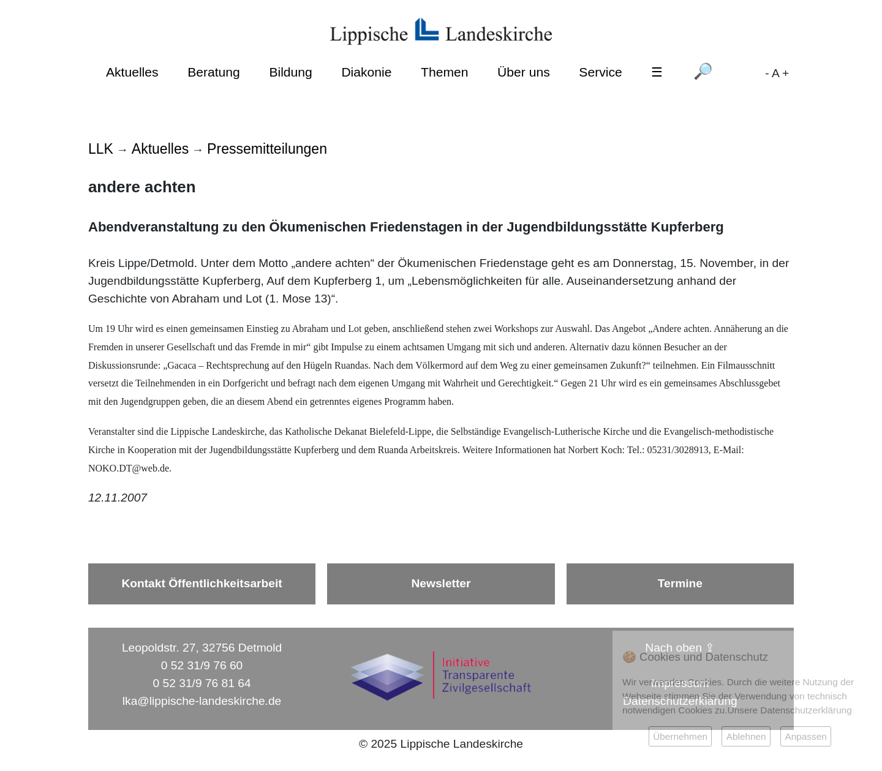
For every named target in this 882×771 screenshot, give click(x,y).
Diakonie (366, 72)
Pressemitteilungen (267, 149)
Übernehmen (680, 736)
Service (600, 72)
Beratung (213, 72)
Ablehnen (746, 736)
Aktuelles (132, 72)
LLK (100, 149)
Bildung (290, 72)
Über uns (523, 72)
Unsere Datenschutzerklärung (790, 710)
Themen (444, 72)
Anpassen (805, 736)
